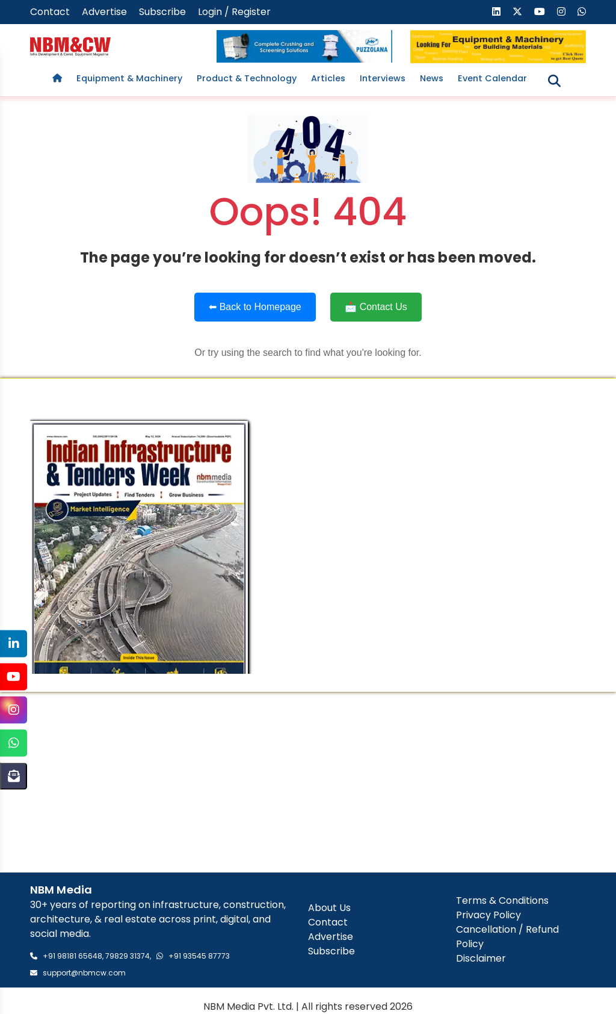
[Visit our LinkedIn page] (496, 12)
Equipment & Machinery (129, 78)
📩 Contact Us (376, 307)
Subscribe (162, 12)
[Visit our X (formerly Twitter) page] (517, 12)
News (431, 78)
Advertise (104, 12)
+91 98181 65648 (72, 956)
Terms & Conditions (502, 900)
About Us (329, 908)
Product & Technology (247, 78)
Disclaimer (481, 958)
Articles (328, 78)
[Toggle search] (554, 81)
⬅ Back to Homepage (255, 307)
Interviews (382, 78)
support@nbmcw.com (84, 973)
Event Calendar (492, 78)
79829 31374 (127, 956)
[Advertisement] (308, 782)
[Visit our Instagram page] (561, 12)
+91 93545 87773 (199, 956)
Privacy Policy (488, 915)
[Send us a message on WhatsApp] (582, 12)
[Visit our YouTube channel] (539, 12)
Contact (50, 12)
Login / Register (234, 12)
